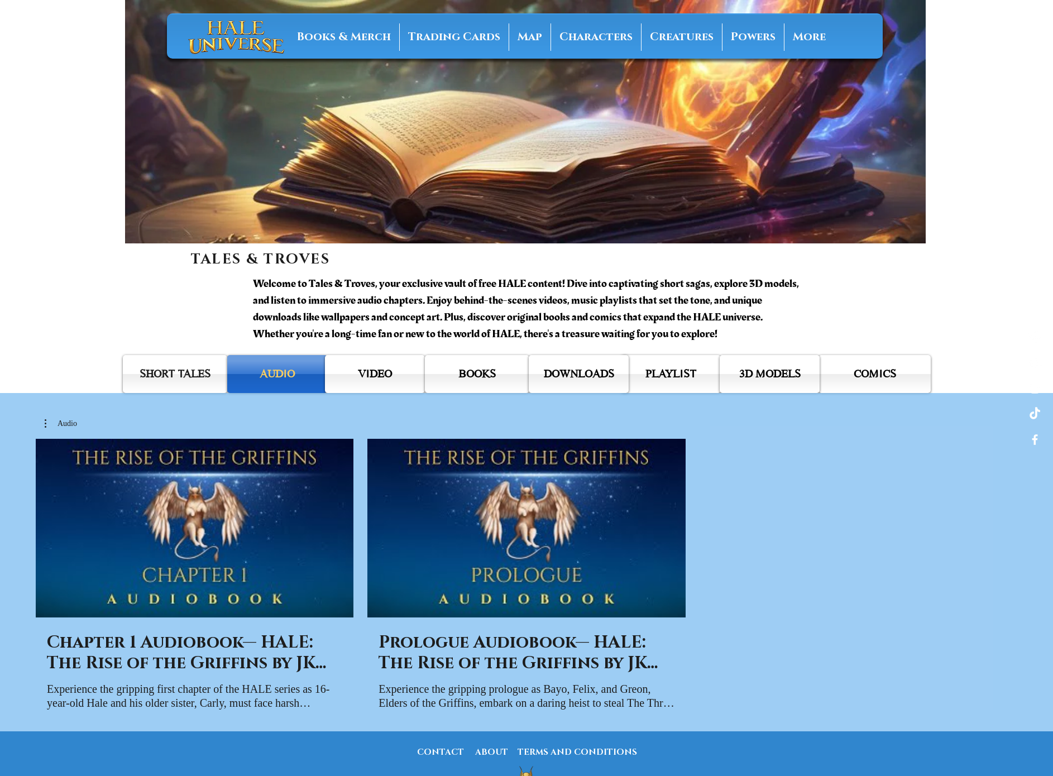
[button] (61, 423)
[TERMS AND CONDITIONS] (577, 752)
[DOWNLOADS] (579, 374)
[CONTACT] (440, 752)
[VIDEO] (375, 374)
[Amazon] (1035, 337)
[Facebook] (1035, 440)
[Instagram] (1035, 388)
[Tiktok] (1035, 414)
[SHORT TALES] (175, 374)
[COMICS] (875, 374)
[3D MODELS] (770, 374)
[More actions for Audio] (61, 423)
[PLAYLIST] (671, 374)
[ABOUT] (491, 752)
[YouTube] (1035, 363)
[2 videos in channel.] (526, 575)
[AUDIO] (277, 374)
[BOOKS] (477, 374)
